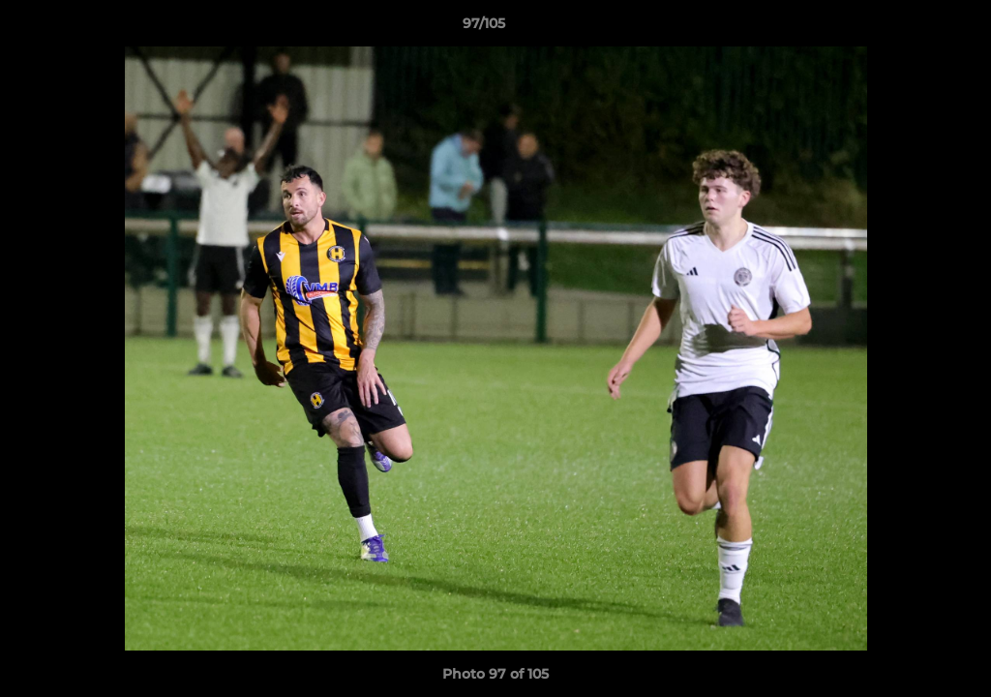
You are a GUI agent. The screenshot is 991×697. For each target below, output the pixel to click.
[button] (909, 28)
